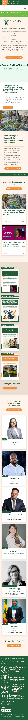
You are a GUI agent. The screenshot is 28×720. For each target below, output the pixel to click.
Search (14, 3)
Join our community (13, 410)
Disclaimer (11, 716)
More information (13, 57)
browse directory (9, 388)
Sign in (4, 3)
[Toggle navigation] (25, 7)
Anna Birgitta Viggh (14, 589)
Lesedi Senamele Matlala (14, 515)
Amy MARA (14, 627)
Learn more (6, 221)
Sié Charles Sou (14, 479)
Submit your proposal (13, 189)
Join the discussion (12, 168)
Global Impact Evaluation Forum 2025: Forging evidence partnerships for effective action (14, 244)
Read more (7, 107)
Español (11, 1)
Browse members (13, 645)
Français (18, 1)
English (5, 1)
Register (9, 3)
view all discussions (19, 174)
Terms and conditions (19, 716)
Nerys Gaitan (14, 551)
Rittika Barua (14, 442)
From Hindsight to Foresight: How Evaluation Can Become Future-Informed (13, 139)
